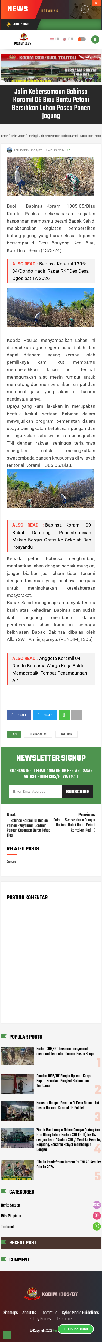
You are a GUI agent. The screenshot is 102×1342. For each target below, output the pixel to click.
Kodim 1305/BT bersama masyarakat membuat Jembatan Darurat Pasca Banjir (65, 1051)
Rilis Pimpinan (11, 1216)
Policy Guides (40, 1319)
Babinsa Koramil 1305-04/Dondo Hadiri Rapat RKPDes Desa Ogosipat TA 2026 (50, 271)
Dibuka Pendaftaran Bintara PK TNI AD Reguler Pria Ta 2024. (68, 1165)
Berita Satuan (38, 734)
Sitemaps (10, 1313)
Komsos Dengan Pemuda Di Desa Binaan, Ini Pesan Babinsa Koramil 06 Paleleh (67, 1106)
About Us (29, 1313)
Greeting (66, 734)
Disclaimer (64, 1319)
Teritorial (7, 1227)
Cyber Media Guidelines (80, 1313)
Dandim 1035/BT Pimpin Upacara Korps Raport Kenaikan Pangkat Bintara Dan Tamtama (63, 1081)
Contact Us (49, 1313)
